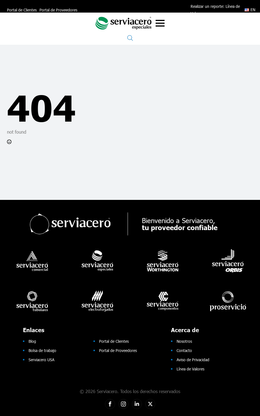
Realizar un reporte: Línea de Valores (215, 10)
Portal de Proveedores (58, 10)
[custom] (110, 404)
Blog (32, 341)
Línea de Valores (190, 369)
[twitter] (150, 404)
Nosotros (184, 341)
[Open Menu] (160, 23)
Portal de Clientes (22, 10)
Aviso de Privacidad (193, 359)
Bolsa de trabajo (42, 350)
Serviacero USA (41, 359)
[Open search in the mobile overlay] (130, 38)
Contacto (184, 350)
